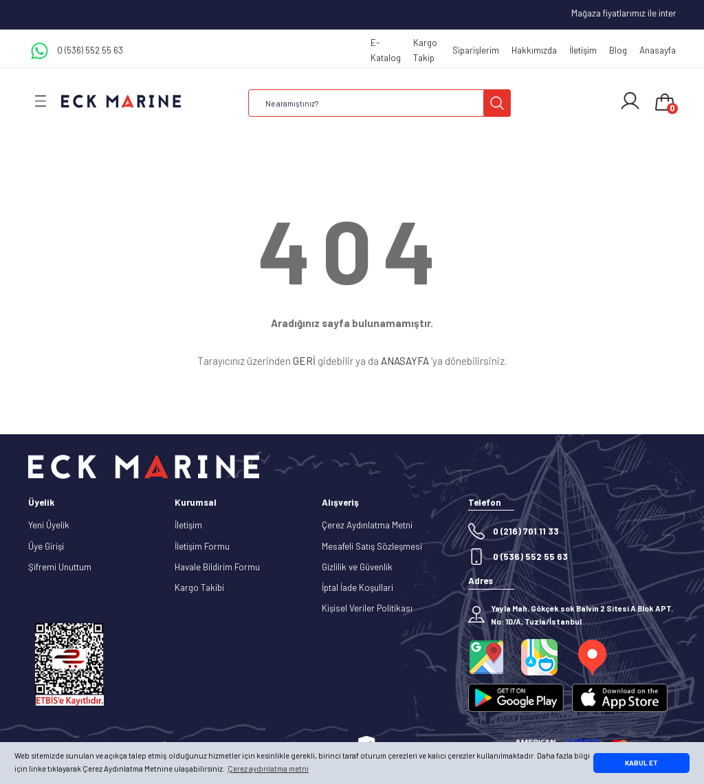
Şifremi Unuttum (59, 566)
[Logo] (121, 100)
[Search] (379, 103)
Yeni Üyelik (48, 524)
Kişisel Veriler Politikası (367, 608)
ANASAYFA (405, 361)
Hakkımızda (534, 50)
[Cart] (665, 103)
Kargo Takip (425, 50)
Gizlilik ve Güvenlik (357, 566)
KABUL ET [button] (641, 763)
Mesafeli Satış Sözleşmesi (372, 546)
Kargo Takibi (199, 587)
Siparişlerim (475, 50)
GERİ (304, 361)
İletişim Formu (202, 546)
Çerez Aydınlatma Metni (367, 524)
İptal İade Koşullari (357, 587)
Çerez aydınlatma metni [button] (268, 768)
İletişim (583, 50)
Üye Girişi (46, 546)
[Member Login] (630, 101)
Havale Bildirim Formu (217, 566)
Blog (618, 50)
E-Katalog (386, 50)
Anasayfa (657, 50)
